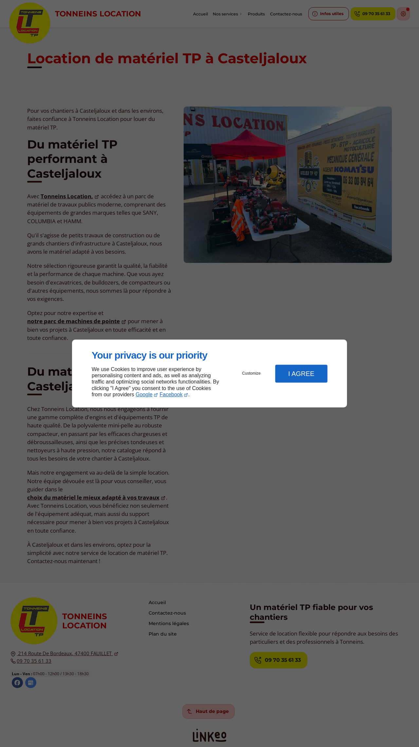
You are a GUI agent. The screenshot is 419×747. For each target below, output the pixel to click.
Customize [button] (251, 373)
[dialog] (209, 373)
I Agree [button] (301, 373)
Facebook (171, 394)
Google (144, 394)
